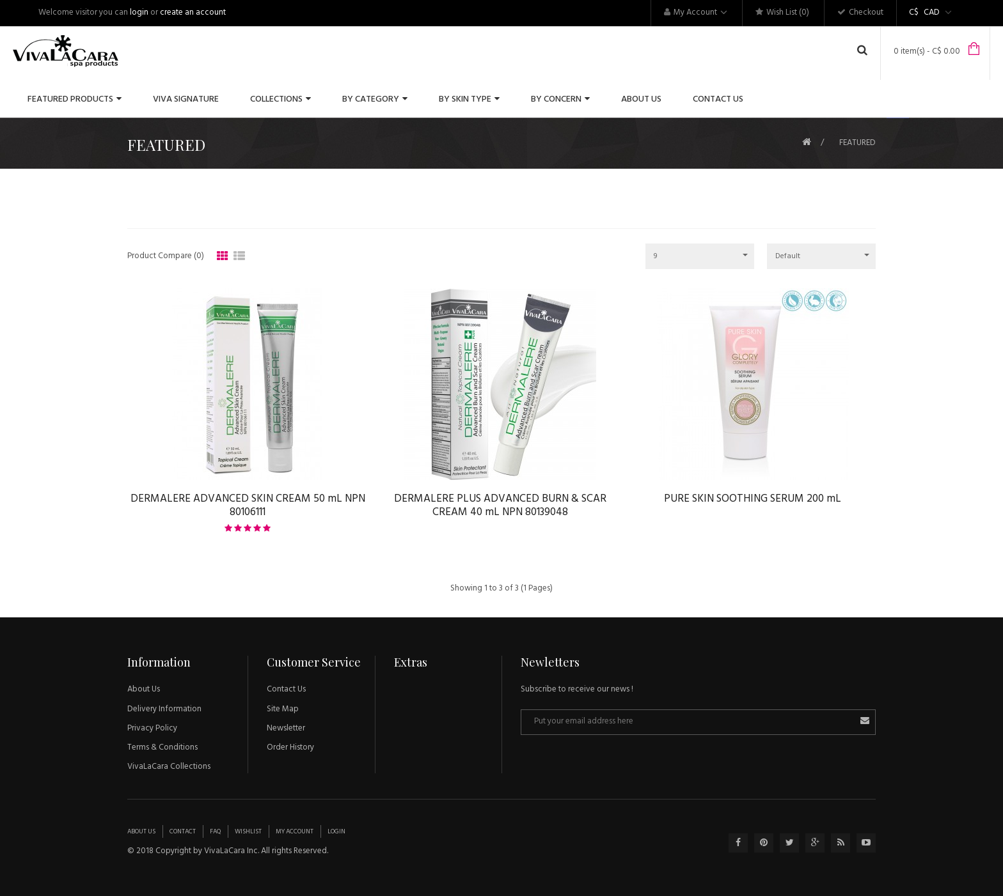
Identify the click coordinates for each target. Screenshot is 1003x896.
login (139, 12)
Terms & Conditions (162, 747)
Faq (215, 831)
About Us (143, 689)
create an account (193, 12)
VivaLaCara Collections (168, 766)
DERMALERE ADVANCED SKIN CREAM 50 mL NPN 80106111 (248, 505)
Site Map (283, 709)
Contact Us (286, 689)
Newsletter (286, 728)
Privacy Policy (152, 728)
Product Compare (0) (165, 256)
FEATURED (857, 143)
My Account (294, 831)
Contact (183, 831)
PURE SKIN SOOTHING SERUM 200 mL (753, 498)
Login (336, 831)
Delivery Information (164, 709)
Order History (290, 747)
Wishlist (248, 831)
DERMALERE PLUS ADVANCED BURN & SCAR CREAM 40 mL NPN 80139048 (500, 505)
